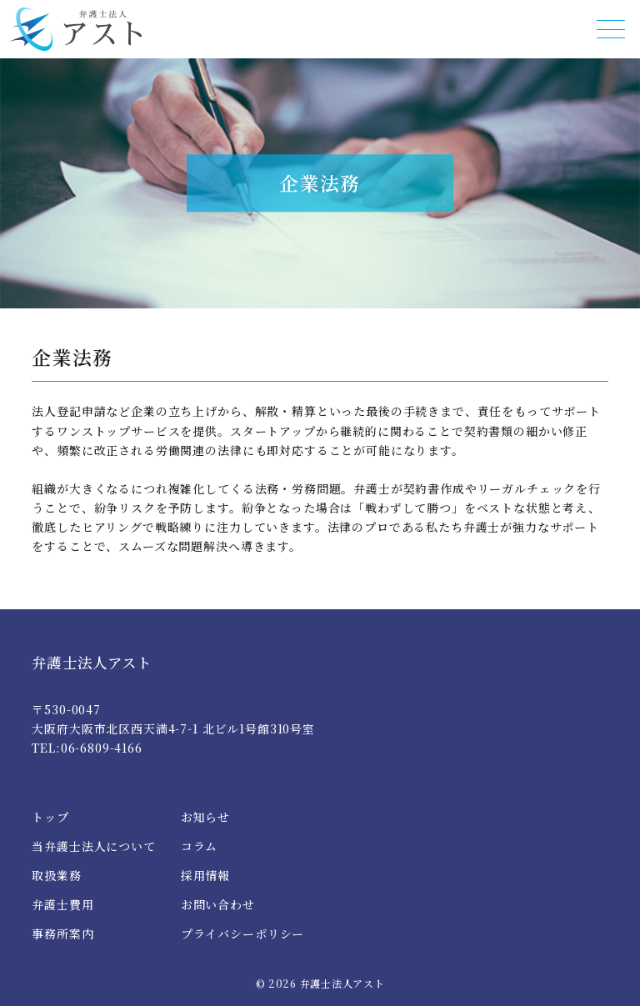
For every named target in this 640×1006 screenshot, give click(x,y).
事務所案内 (62, 933)
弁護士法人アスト (91, 662)
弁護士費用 (62, 904)
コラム (199, 846)
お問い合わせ (218, 904)
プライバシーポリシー (242, 933)
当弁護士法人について (93, 846)
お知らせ (205, 816)
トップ (50, 816)
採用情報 (205, 875)
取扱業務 (56, 875)
